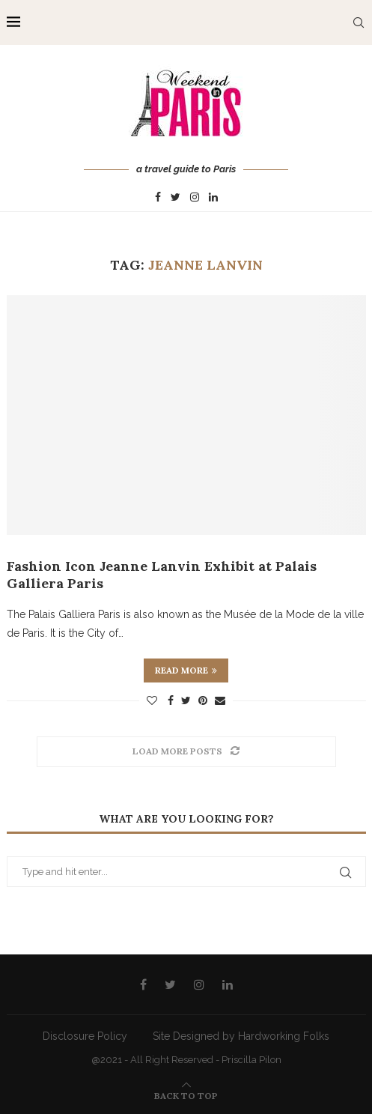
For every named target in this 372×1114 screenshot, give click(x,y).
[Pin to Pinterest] (202, 700)
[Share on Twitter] (186, 700)
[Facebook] (158, 198)
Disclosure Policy (85, 1036)
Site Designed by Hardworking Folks (241, 1036)
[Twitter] (175, 198)
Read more (186, 670)
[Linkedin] (213, 198)
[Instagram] (194, 198)
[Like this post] (152, 700)
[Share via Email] (220, 700)
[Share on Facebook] (171, 700)
